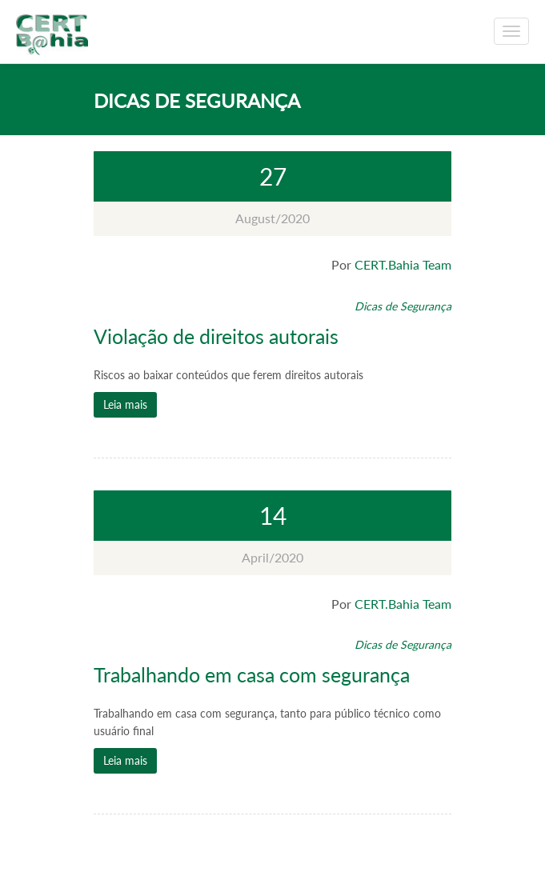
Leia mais (125, 404)
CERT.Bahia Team (403, 264)
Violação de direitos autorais (216, 336)
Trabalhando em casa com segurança (252, 674)
